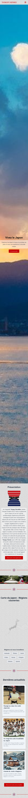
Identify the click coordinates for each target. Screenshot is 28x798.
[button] (9, 582)
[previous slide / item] (1, 580)
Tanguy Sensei (9, 2)
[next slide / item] (27, 580)
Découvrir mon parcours (14, 558)
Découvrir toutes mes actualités (14, 785)
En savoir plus (14, 251)
